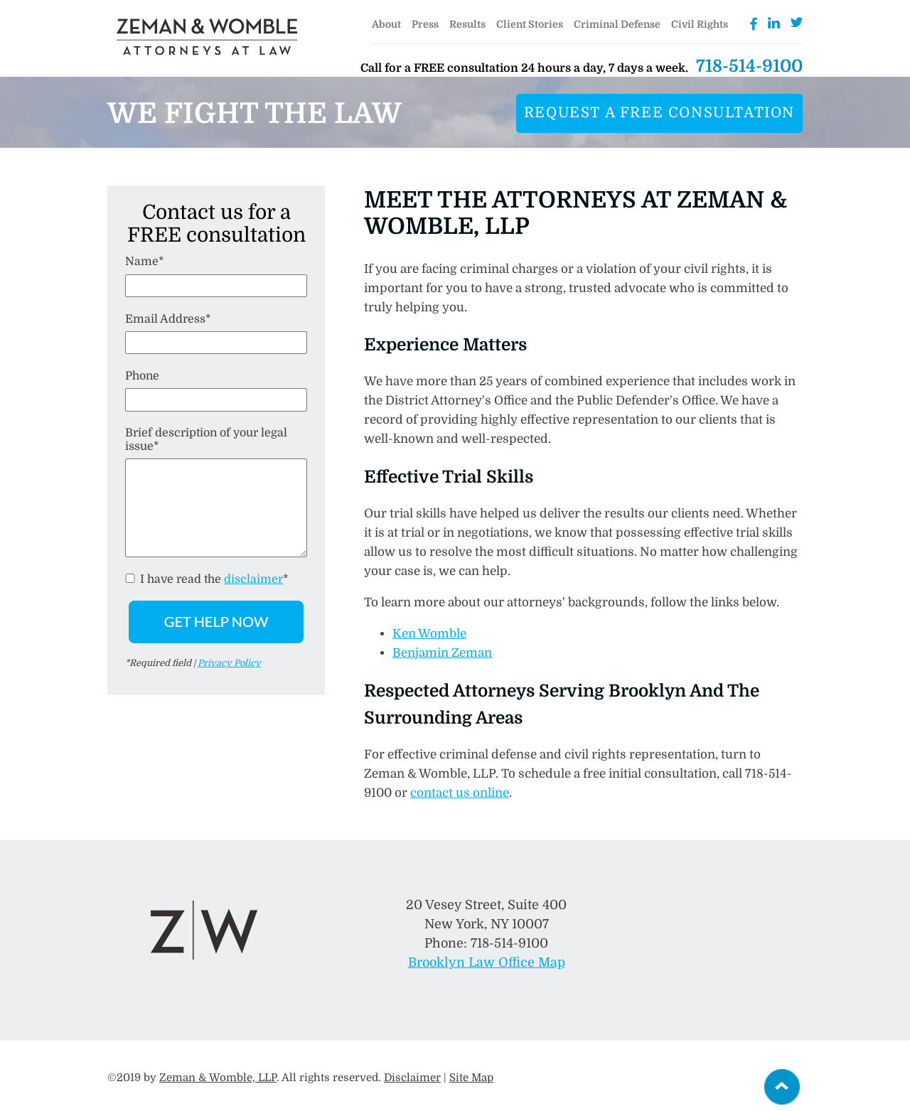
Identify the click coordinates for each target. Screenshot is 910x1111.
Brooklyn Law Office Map (486, 962)
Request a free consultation (659, 112)
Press (425, 24)
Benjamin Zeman (442, 653)
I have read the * (207, 579)
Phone (142, 376)
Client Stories (529, 24)
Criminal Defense (617, 24)
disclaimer (253, 579)
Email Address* (168, 319)
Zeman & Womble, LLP (218, 1077)
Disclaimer (412, 1077)
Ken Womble (429, 633)
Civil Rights (699, 24)
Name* (144, 261)
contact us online (459, 793)
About (386, 24)
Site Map (471, 1077)
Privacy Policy (229, 663)
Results (467, 24)
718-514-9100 (749, 66)
